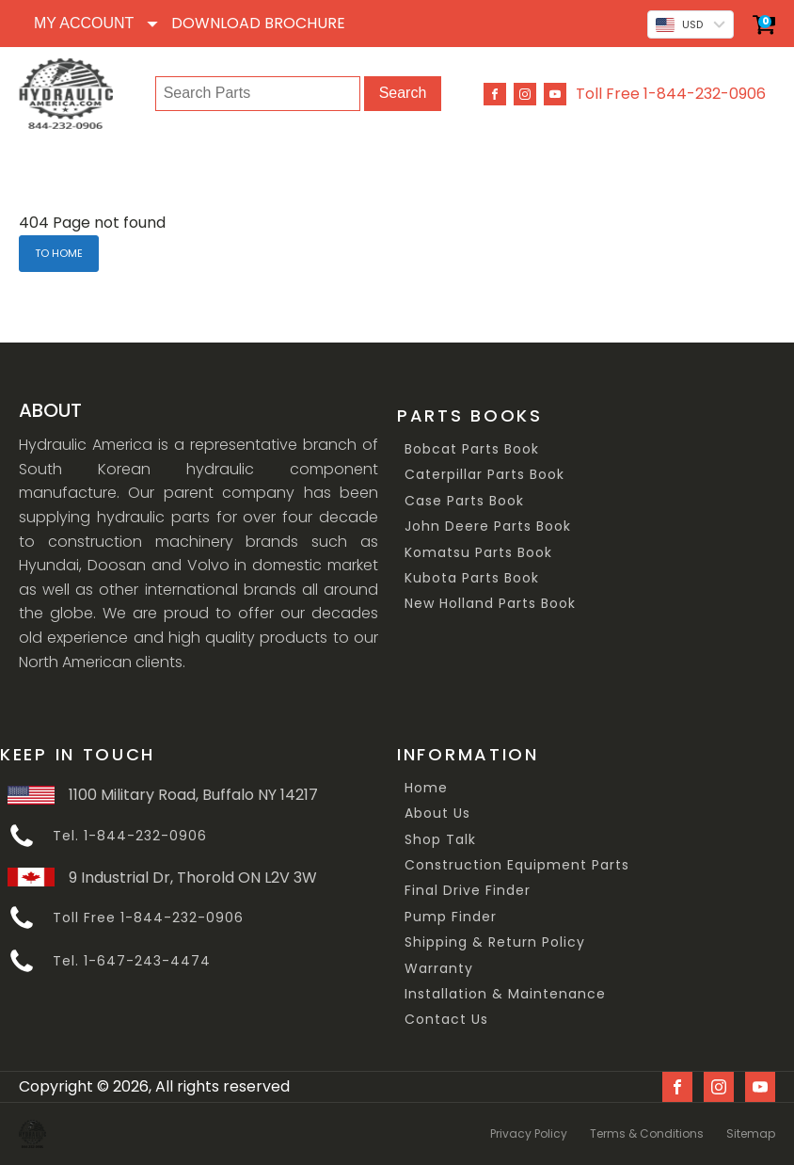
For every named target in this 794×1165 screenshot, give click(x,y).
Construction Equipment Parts (517, 865)
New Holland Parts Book (490, 604)
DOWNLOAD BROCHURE (258, 23)
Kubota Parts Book (472, 578)
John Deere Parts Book (488, 526)
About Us (437, 813)
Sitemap (750, 1133)
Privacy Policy (528, 1133)
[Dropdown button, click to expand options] (95, 24)
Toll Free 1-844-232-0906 (671, 93)
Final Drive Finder (468, 891)
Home (426, 788)
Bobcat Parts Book (472, 449)
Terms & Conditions (647, 1133)
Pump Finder (451, 917)
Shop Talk (440, 840)
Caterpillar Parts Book (484, 475)
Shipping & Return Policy (495, 942)
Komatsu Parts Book (478, 553)
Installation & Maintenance (505, 994)
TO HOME (59, 253)
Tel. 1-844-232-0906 (130, 836)
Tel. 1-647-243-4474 (132, 961)
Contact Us (446, 1020)
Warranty (439, 969)
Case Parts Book (464, 501)
